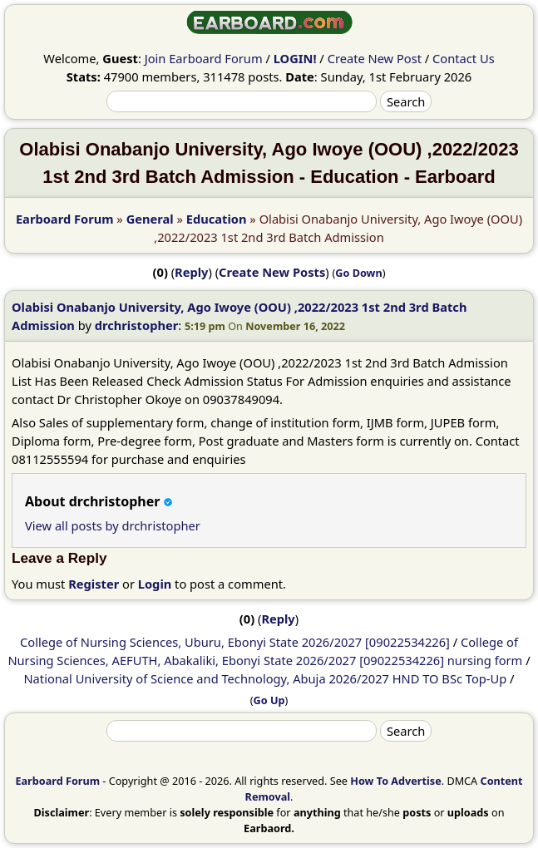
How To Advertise (395, 780)
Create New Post (375, 58)
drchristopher (137, 325)
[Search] (242, 101)
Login (155, 583)
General (150, 218)
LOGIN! (295, 58)
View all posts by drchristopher (112, 525)
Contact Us (463, 58)
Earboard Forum (65, 218)
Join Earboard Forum (204, 58)
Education (216, 218)
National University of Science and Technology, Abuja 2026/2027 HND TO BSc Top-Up (264, 678)
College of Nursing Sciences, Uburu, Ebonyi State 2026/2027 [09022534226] (235, 642)
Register (93, 583)
